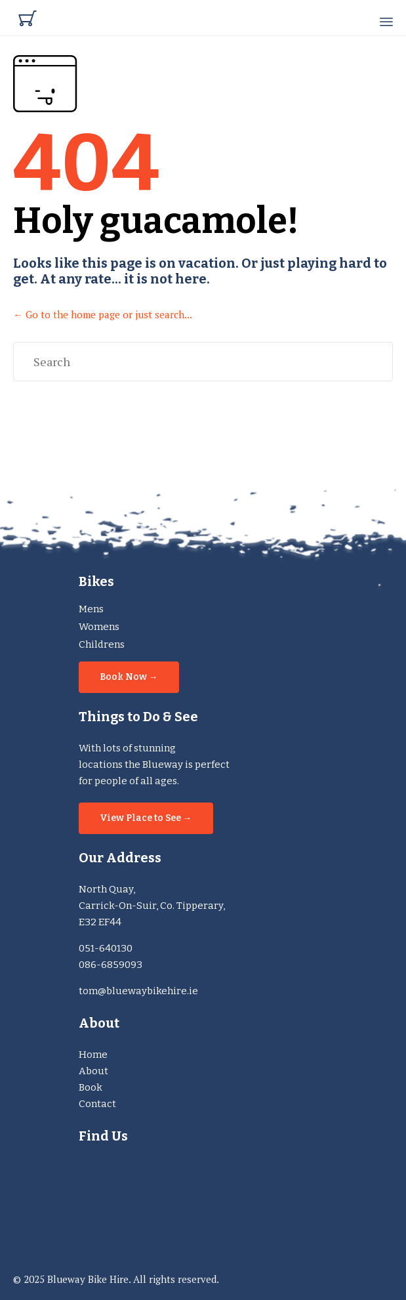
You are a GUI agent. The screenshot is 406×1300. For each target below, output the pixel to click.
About (93, 1071)
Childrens (102, 644)
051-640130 (105, 948)
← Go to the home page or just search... (102, 314)
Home (93, 1054)
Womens (99, 627)
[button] (129, 677)
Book (90, 1087)
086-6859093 (110, 965)
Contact (97, 1104)
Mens (91, 609)
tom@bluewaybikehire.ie (138, 991)
